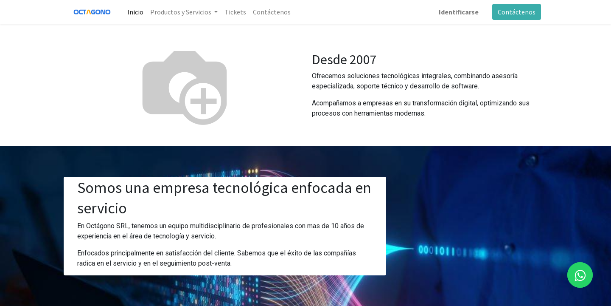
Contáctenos (516, 12)
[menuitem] (135, 11)
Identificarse (459, 12)
